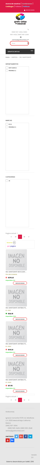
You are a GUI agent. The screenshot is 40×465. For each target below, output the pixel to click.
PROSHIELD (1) (12, 70)
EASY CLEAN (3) (13, 67)
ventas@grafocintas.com (21, 40)
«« (15, 237)
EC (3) (10, 124)
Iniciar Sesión (29, 10)
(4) (9, 180)
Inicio (8, 57)
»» (24, 237)
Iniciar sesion (20, 283)
